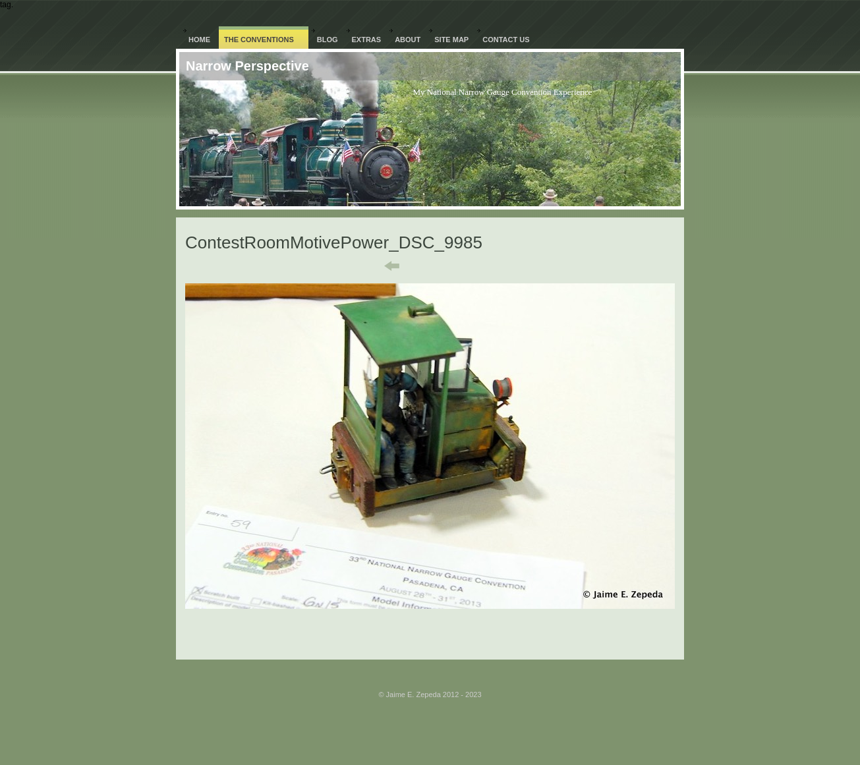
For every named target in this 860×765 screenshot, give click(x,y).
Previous (383, 266)
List (439, 266)
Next (486, 266)
